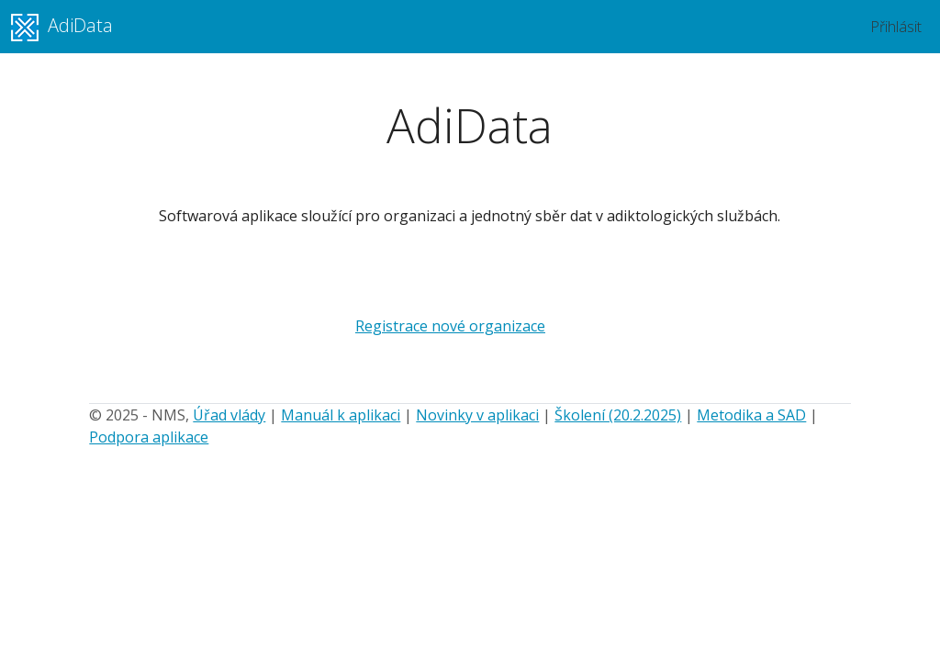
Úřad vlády (229, 415)
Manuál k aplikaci (340, 415)
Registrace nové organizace (450, 326)
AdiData (62, 27)
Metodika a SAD (751, 415)
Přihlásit (896, 27)
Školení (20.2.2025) (617, 415)
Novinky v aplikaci (477, 415)
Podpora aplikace (148, 437)
